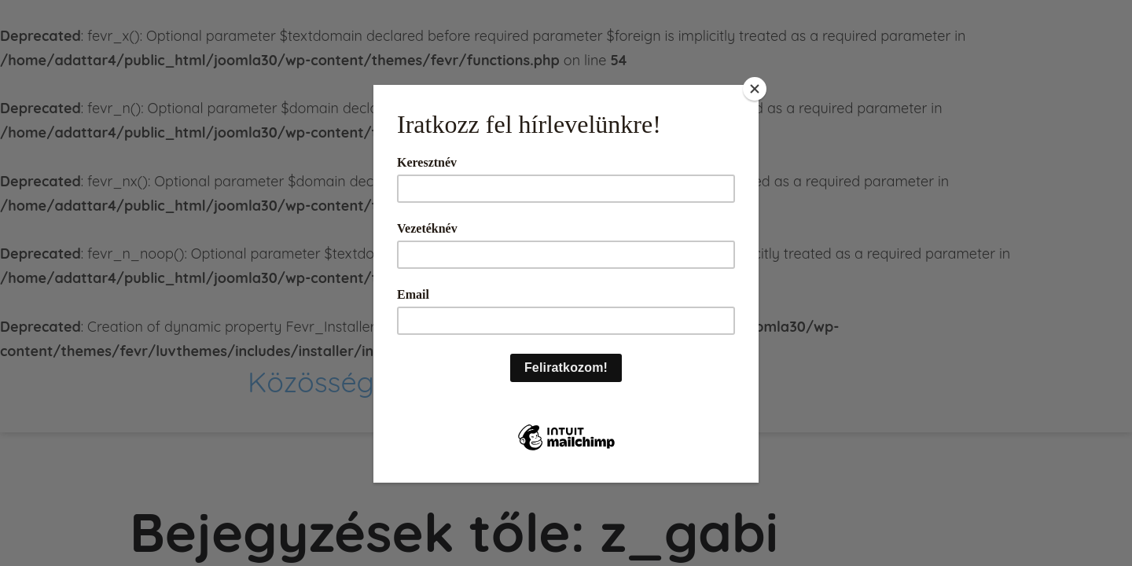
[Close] (754, 89)
